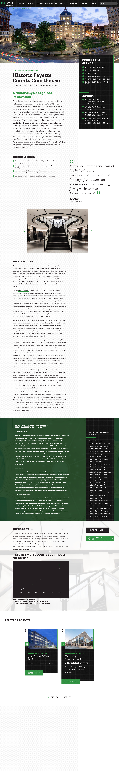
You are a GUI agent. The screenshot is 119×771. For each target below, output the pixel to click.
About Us (20, 3)
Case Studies (26, 8)
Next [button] (91, 231)
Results (18, 8)
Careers (84, 3)
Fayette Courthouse (38, 8)
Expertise (30, 3)
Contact (94, 3)
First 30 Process (23, 290)
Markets (73, 3)
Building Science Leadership (47, 3)
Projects (63, 3)
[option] (57, 231)
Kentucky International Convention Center (76, 659)
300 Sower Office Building (38, 658)
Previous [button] (24, 231)
